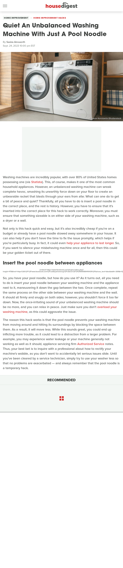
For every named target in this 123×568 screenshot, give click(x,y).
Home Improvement (16, 17)
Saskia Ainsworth (15, 42)
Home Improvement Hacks (49, 17)
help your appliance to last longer (90, 243)
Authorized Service (90, 344)
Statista (36, 182)
